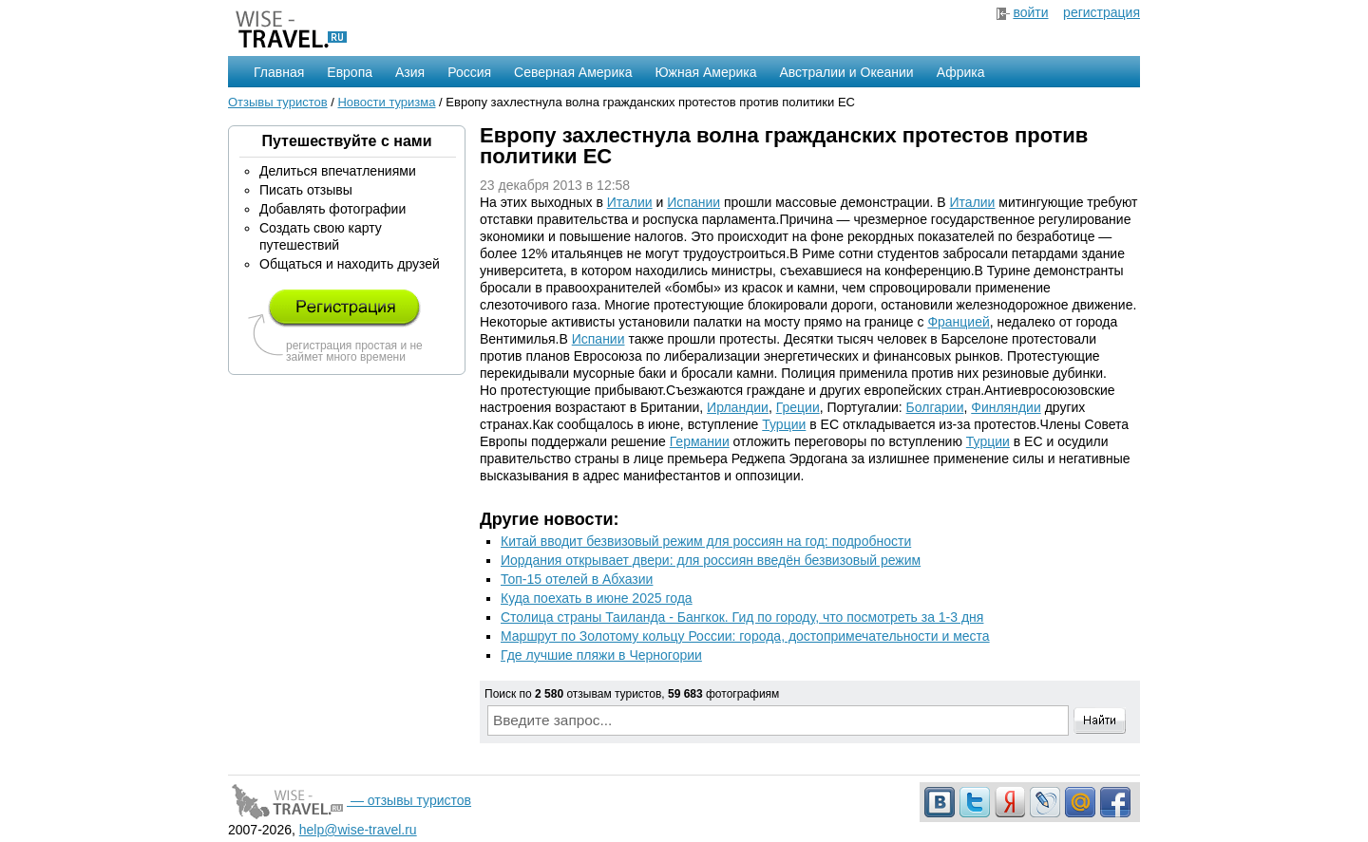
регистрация (1101, 12)
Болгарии (935, 407)
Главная (279, 72)
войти (1030, 12)
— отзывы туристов (349, 800)
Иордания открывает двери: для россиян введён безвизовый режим (711, 560)
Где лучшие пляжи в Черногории (601, 655)
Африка (961, 72)
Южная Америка (705, 72)
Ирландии (738, 407)
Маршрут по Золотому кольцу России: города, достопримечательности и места (745, 636)
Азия (410, 72)
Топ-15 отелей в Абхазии (577, 579)
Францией (958, 321)
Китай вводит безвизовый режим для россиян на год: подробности (706, 541)
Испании (693, 202)
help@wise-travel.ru (358, 829)
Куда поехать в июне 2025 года (597, 598)
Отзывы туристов (278, 102)
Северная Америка (573, 72)
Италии (630, 202)
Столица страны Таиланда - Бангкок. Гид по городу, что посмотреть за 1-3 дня (742, 617)
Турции (784, 424)
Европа (349, 72)
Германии (700, 441)
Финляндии (1006, 407)
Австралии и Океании (847, 72)
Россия (469, 72)
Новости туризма (386, 102)
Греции (798, 407)
